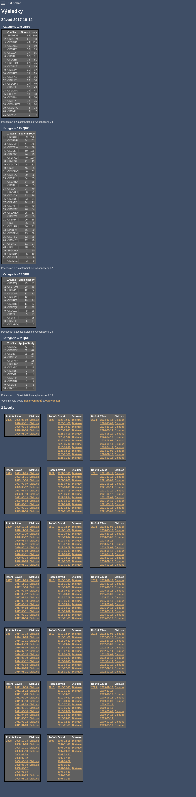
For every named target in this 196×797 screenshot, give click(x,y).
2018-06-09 (107, 547)
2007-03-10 (64, 771)
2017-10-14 (21, 587)
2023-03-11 (21, 504)
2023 (9, 473)
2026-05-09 (21, 420)
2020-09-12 (21, 537)
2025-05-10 (64, 444)
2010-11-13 (64, 690)
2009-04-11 (107, 715)
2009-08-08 (107, 701)
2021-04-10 (107, 501)
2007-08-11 (64, 754)
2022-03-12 (64, 504)
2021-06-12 (107, 494)
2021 (94, 473)
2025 (52, 420)
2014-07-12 (21, 651)
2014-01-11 (21, 671)
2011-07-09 (21, 704)
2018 (94, 527)
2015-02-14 (107, 614)
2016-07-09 (64, 597)
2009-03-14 (107, 718)
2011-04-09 (21, 715)
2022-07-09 (64, 490)
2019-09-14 (64, 537)
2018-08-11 (107, 540)
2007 (52, 740)
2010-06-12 (64, 708)
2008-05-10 (21, 765)
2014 (9, 634)
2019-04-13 (64, 554)
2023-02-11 (21, 507)
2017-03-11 (21, 611)
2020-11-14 (21, 530)
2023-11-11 (21, 477)
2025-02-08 (64, 454)
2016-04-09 (64, 608)
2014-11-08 (21, 637)
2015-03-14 (107, 611)
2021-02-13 (107, 507)
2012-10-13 (107, 640)
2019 (52, 527)
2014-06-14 (21, 654)
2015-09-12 (107, 590)
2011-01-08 (21, 725)
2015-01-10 (107, 618)
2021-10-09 (107, 480)
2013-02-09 (64, 668)
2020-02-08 (21, 561)
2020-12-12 (21, 527)
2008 (9, 740)
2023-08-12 (21, 487)
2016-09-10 (64, 590)
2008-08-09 (21, 754)
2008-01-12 (21, 778)
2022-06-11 (64, 494)
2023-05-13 (21, 497)
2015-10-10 (107, 587)
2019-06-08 (64, 547)
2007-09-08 (64, 751)
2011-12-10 (21, 687)
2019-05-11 (64, 551)
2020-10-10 (21, 533)
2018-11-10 (107, 530)
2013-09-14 (64, 644)
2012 (94, 634)
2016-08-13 (64, 594)
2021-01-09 (107, 511)
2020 (9, 527)
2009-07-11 (107, 704)
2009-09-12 (107, 697)
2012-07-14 (107, 651)
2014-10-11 (21, 640)
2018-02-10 (107, 561)
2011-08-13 (21, 701)
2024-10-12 (107, 426)
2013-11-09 (64, 637)
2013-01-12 (64, 671)
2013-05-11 (64, 658)
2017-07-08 (21, 597)
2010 (52, 687)
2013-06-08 (64, 654)
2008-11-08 (21, 744)
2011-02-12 (21, 721)
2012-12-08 (107, 634)
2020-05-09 (21, 551)
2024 (94, 420)
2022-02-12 (64, 507)
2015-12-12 (107, 580)
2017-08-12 (21, 594)
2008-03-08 (21, 771)
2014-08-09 (21, 647)
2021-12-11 (107, 473)
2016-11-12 (64, 583)
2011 (9, 687)
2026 (9, 420)
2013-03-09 (64, 664)
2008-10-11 (21, 747)
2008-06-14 (21, 761)
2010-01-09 (64, 725)
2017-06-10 (21, 601)
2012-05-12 (107, 658)
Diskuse (34, 420)
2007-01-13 (64, 778)
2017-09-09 (21, 590)
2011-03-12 (21, 718)
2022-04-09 (64, 501)
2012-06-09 (107, 654)
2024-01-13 (107, 457)
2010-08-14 (64, 701)
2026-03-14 (21, 426)
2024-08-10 (107, 433)
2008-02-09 (21, 775)
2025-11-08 (64, 423)
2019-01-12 (64, 564)
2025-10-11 (64, 426)
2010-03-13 (64, 718)
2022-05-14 (64, 497)
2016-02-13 (64, 614)
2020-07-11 (21, 544)
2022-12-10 (64, 473)
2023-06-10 (21, 494)
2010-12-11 (64, 687)
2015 (94, 580)
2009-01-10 (107, 725)
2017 (9, 580)
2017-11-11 (21, 583)
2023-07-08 (21, 490)
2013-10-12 (64, 640)
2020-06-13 (21, 547)
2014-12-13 (21, 634)
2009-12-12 (107, 687)
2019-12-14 (64, 527)
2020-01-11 (21, 564)
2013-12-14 (64, 634)
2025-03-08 (64, 451)
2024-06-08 (107, 440)
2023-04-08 (21, 501)
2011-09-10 (21, 697)
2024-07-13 (107, 437)
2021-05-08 (107, 497)
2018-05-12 (107, 551)
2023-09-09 (21, 483)
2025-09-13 (64, 430)
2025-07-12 (64, 437)
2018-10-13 (107, 533)
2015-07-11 (107, 597)
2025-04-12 (64, 447)
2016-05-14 (64, 604)
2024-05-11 (107, 444)
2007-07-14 (64, 758)
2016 (52, 580)
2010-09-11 (64, 697)
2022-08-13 (64, 487)
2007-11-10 (64, 744)
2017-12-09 (21, 580)
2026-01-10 (21, 433)
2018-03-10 (107, 558)
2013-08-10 (64, 647)
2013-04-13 (64, 661)
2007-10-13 (64, 747)
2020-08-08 (21, 540)
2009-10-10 (107, 694)
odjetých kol (52, 400)
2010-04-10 (64, 715)
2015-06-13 (107, 601)
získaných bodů (33, 400)
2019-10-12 (64, 533)
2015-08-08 (107, 594)
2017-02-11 (21, 614)
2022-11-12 (64, 477)
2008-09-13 (21, 751)
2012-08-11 (107, 647)
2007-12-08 (64, 740)
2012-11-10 (107, 637)
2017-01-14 (21, 618)
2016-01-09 (64, 618)
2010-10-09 (64, 694)
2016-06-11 (64, 601)
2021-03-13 (107, 504)
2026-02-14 (21, 430)
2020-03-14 (21, 558)
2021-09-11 (107, 483)
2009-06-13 (107, 708)
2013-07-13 (64, 651)
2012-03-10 (107, 664)
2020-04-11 (21, 554)
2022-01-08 (64, 511)
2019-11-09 (64, 530)
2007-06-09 (64, 761)
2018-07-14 (107, 544)
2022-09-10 (64, 483)
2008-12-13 (21, 740)
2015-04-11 (107, 608)
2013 (52, 634)
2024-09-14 (107, 430)
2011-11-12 (21, 690)
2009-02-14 (107, 721)
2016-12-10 (64, 580)
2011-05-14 (21, 711)
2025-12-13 (64, 420)
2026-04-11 (21, 423)
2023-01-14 (21, 511)
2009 (94, 687)
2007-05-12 (64, 765)
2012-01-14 (107, 671)
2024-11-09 (107, 423)
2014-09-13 (21, 644)
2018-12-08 (107, 527)
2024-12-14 (107, 420)
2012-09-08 (107, 644)
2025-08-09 (64, 433)
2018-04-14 (107, 554)
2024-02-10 (107, 454)
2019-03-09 (64, 558)
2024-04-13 (107, 447)
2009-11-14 (107, 690)
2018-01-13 (107, 564)
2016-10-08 (64, 587)
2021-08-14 (107, 487)
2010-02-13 (64, 721)
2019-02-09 (64, 561)
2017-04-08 (21, 608)
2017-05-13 (21, 604)
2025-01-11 (64, 457)
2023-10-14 (21, 480)
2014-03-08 (21, 664)
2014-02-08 (21, 668)
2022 (52, 473)
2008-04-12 (21, 768)
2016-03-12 (64, 611)
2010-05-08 (64, 711)
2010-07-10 (64, 704)
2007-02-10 (64, 775)
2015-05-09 (107, 604)
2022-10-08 (64, 480)
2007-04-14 (64, 768)
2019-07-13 (64, 544)
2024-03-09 (107, 451)
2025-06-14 (64, 440)
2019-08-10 (64, 540)
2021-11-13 (107, 477)
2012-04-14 (107, 661)
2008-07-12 (21, 758)
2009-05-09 (107, 711)
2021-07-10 (107, 490)
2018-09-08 (107, 537)
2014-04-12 (21, 661)
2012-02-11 (107, 668)
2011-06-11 (21, 708)
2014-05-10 (21, 658)
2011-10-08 (21, 694)
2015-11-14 (107, 583)
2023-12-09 (21, 473)
